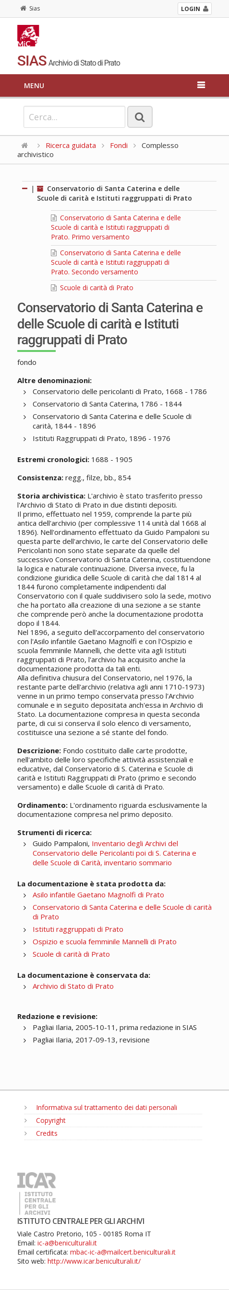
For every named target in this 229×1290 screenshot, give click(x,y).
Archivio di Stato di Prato (73, 986)
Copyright (45, 1120)
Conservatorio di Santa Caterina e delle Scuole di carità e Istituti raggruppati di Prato (114, 193)
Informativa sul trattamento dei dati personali (100, 1107)
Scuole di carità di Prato (92, 287)
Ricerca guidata (71, 145)
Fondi (119, 145)
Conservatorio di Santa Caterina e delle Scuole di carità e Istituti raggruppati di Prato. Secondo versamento (116, 262)
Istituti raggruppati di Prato (78, 929)
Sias (30, 8)
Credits (41, 1133)
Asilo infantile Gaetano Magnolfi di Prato (98, 894)
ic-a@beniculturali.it (67, 1242)
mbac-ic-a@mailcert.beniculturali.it (123, 1251)
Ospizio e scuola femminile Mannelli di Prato (105, 941)
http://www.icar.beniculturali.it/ (94, 1261)
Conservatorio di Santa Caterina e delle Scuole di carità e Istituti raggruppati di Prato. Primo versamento (116, 227)
